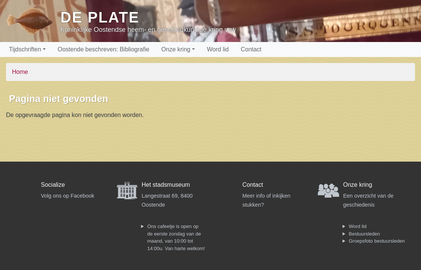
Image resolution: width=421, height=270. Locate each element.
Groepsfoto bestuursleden (377, 241)
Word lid (218, 49)
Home (20, 72)
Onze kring (175, 49)
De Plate (99, 17)
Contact (251, 49)
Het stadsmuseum (166, 185)
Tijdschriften (25, 49)
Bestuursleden (364, 234)
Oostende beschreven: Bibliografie (104, 49)
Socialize (53, 185)
